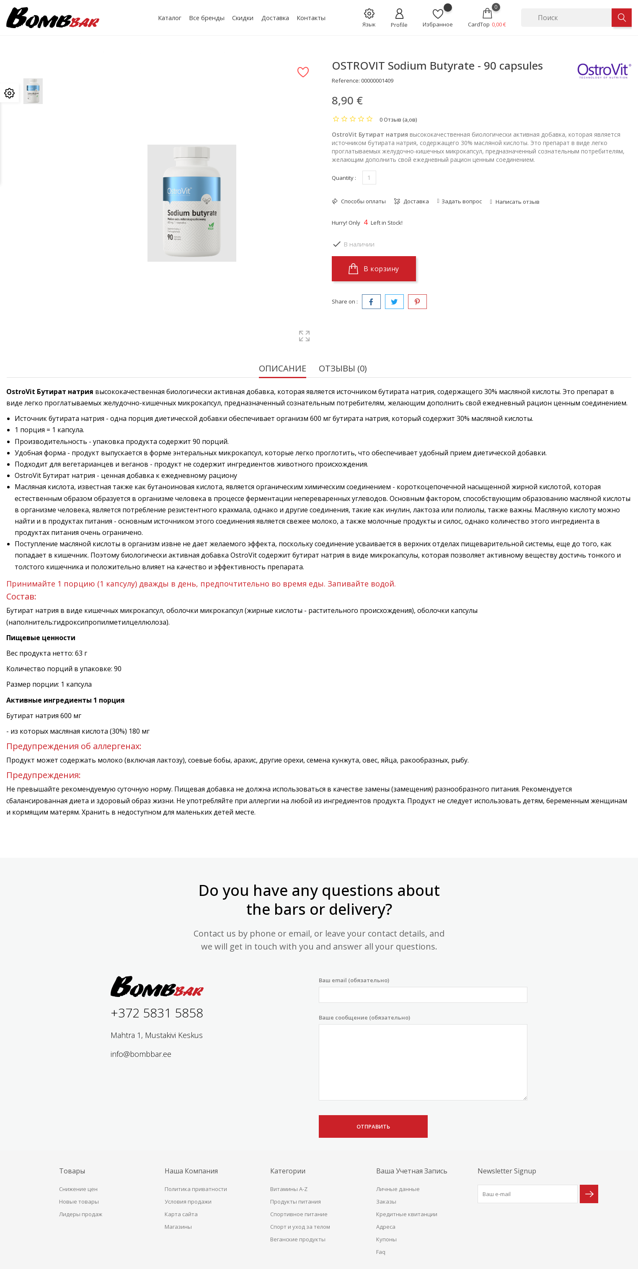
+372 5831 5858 (157, 1012)
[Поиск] (566, 17)
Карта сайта (181, 1214)
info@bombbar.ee (141, 1054)
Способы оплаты (363, 201)
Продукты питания (295, 1201)
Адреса (385, 1226)
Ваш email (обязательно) (423, 989)
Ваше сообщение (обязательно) (423, 1057)
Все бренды (207, 17)
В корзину (374, 268)
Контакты (311, 17)
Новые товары (79, 1201)
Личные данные (398, 1189)
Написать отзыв (517, 201)
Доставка (275, 17)
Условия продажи (188, 1201)
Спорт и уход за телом (300, 1226)
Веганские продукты (297, 1239)
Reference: (346, 80)
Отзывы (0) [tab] (343, 369)
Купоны (386, 1239)
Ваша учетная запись (411, 1171)
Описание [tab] (282, 369)
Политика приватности (196, 1189)
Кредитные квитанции (406, 1214)
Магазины (178, 1226)
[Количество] (369, 177)
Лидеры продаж (80, 1214)
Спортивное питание (299, 1214)
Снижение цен (78, 1189)
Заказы (386, 1201)
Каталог (169, 17)
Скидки (242, 17)
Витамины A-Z (288, 1189)
